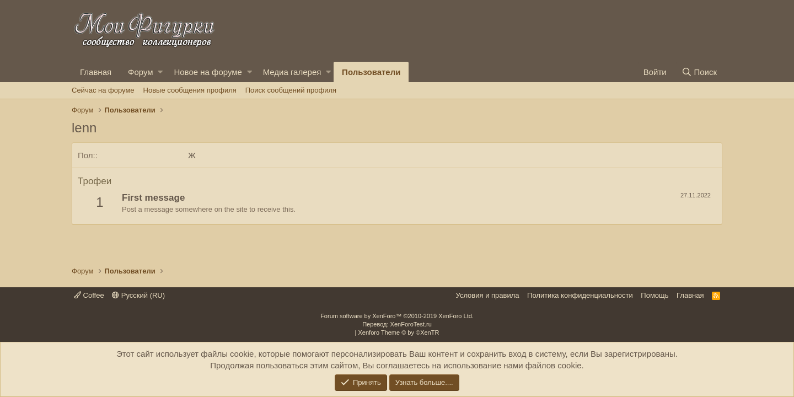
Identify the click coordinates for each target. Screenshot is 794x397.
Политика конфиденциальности (580, 295)
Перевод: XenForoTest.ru (397, 324)
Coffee (89, 295)
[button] (160, 72)
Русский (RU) (138, 295)
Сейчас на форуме (103, 90)
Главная (95, 72)
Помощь (654, 295)
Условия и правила (487, 295)
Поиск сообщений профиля (290, 90)
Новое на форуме (208, 72)
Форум (140, 72)
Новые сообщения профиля (190, 90)
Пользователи (371, 72)
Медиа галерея (292, 72)
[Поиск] (699, 72)
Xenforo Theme (398, 332)
